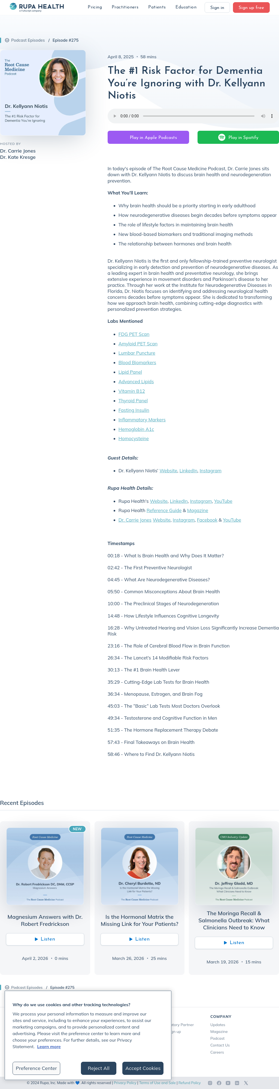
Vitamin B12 (132, 391)
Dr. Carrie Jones (135, 520)
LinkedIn (189, 470)
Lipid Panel (130, 372)
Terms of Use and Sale (157, 1083)
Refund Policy (189, 1083)
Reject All (99, 1068)
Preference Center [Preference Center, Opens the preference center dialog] (36, 1068)
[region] (88, 1035)
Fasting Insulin (134, 410)
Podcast (217, 1038)
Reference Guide (164, 510)
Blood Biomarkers (137, 362)
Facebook (207, 520)
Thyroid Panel (133, 400)
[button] (95, 7)
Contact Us (220, 1045)
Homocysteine (134, 438)
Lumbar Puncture (137, 353)
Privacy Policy (125, 1083)
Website (168, 470)
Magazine (197, 510)
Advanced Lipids (136, 381)
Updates (217, 1024)
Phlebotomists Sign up (161, 1031)
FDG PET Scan (134, 334)
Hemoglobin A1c (136, 429)
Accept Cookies (142, 1068)
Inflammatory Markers (142, 419)
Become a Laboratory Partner (168, 1024)
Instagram (211, 470)
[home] (36, 7)
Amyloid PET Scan (138, 343)
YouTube (223, 501)
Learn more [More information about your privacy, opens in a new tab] (49, 1046)
